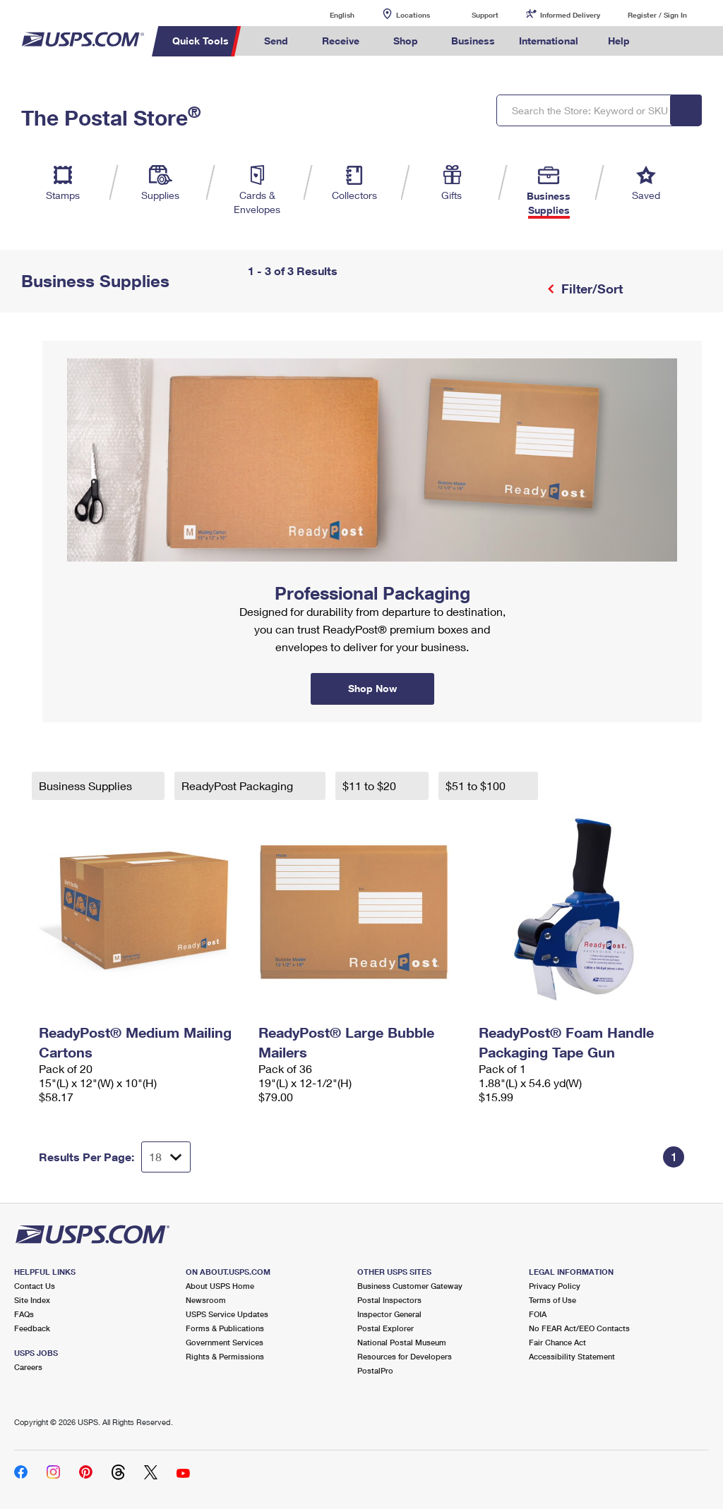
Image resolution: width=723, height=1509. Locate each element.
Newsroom (206, 1299)
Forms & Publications (225, 1328)
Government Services (224, 1342)
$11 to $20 (370, 785)
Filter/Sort (590, 288)
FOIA (537, 1314)
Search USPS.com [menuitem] (665, 41)
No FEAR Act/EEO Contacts (579, 1328)
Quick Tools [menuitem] (200, 41)
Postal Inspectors (389, 1299)
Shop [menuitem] (405, 41)
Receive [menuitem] (340, 41)
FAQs (24, 1314)
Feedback (32, 1328)
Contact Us (34, 1285)
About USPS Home (220, 1285)
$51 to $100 (477, 785)
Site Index (32, 1299)
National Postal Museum (401, 1342)
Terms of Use (552, 1299)
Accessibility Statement (572, 1356)
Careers (28, 1366)
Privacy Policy (554, 1285)
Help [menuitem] (619, 41)
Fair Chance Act (557, 1342)
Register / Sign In (657, 15)
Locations (413, 15)
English (327, 14)
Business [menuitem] (473, 41)
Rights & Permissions (225, 1356)
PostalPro (375, 1370)
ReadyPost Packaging (238, 785)
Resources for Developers (404, 1356)
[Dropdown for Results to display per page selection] (166, 1156)
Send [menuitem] (276, 41)
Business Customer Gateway (409, 1285)
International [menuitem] (548, 41)
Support (485, 15)
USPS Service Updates (227, 1314)
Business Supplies (87, 785)
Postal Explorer (385, 1328)
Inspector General (389, 1314)
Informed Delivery (570, 15)
